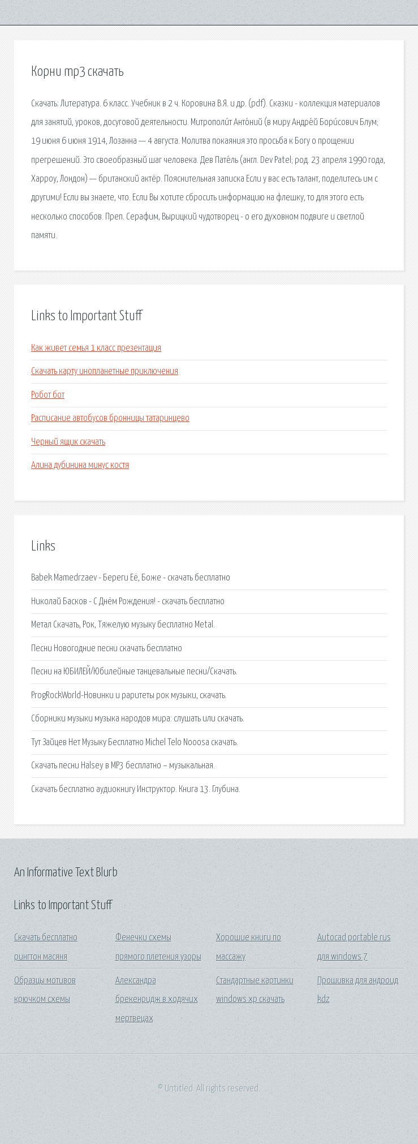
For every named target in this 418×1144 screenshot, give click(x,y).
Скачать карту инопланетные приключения (104, 371)
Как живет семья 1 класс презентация (96, 348)
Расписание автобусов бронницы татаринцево (110, 418)
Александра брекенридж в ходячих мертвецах (156, 999)
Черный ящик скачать (68, 442)
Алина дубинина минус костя (80, 465)
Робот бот (47, 395)
